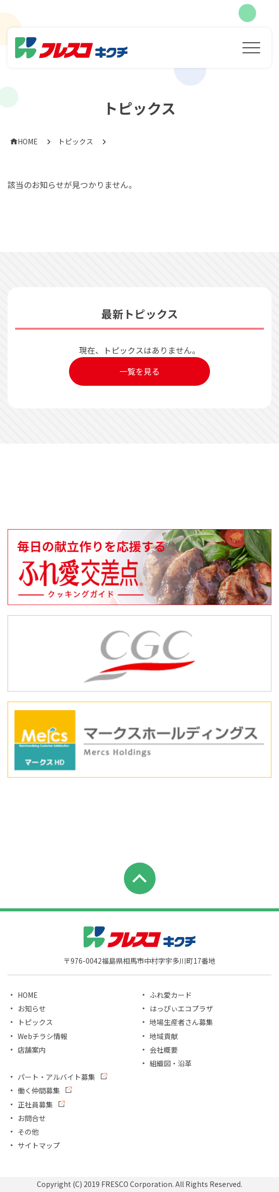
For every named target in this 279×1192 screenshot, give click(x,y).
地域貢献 (164, 1036)
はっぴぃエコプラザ (181, 1008)
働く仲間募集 (39, 1090)
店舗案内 (32, 1050)
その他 (28, 1132)
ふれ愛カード (171, 995)
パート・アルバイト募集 (56, 1077)
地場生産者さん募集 (181, 1022)
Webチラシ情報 (42, 1036)
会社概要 (164, 1050)
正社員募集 (35, 1104)
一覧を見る (139, 371)
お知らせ (32, 1008)
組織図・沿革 (171, 1063)
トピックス (75, 141)
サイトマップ (39, 1145)
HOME (24, 141)
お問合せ (32, 1118)
